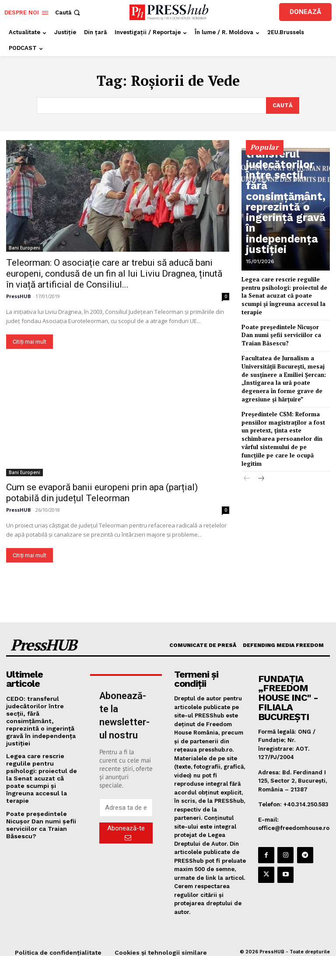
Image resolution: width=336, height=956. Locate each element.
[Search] (282, 105)
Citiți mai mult (29, 340)
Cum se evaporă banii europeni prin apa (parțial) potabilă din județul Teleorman (102, 492)
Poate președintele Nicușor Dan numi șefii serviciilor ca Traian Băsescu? (282, 323)
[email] (126, 807)
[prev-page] (247, 448)
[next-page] (261, 448)
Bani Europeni (24, 247)
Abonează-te (126, 831)
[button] (68, 12)
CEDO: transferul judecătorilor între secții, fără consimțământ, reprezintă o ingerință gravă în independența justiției (286, 229)
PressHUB (18, 295)
